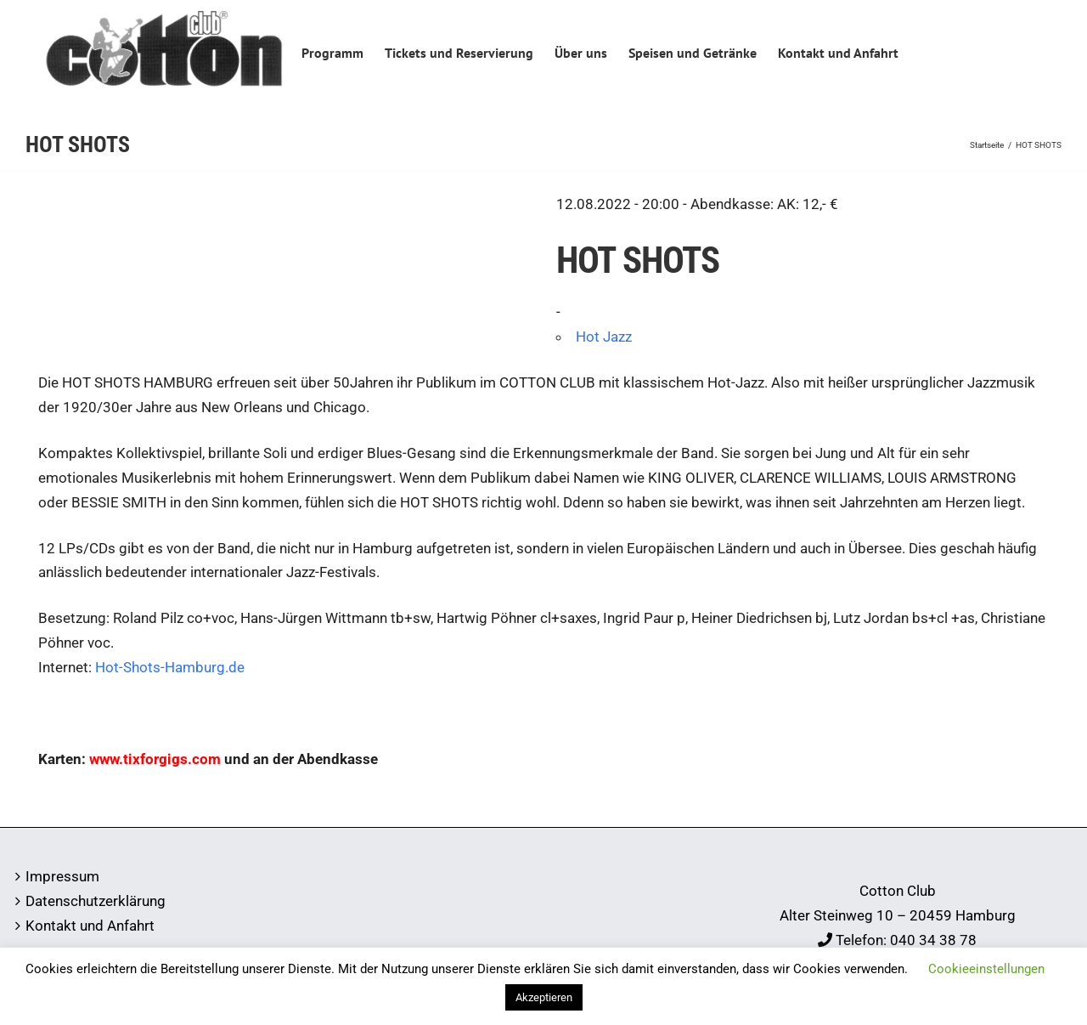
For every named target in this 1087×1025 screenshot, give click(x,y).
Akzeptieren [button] (543, 997)
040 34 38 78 (933, 940)
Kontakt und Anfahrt (90, 925)
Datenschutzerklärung (95, 900)
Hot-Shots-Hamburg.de (170, 667)
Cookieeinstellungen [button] (986, 969)
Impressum (62, 876)
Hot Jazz (604, 336)
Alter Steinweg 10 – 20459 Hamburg (898, 915)
